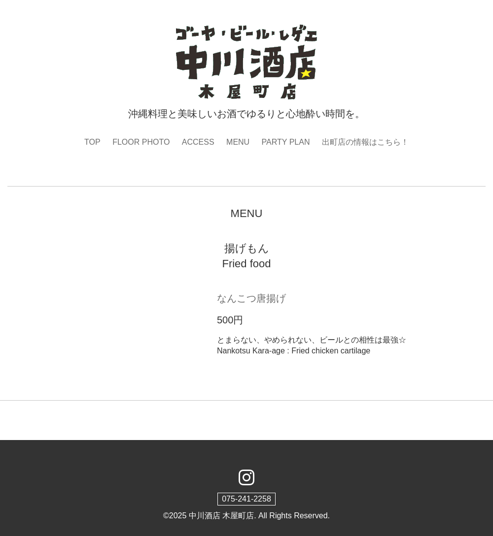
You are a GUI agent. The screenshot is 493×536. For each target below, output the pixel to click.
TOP (92, 142)
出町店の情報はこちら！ (365, 142)
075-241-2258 (246, 499)
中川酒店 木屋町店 (221, 515)
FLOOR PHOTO (141, 142)
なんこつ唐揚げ (251, 298)
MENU (237, 142)
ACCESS (198, 142)
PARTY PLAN (286, 142)
